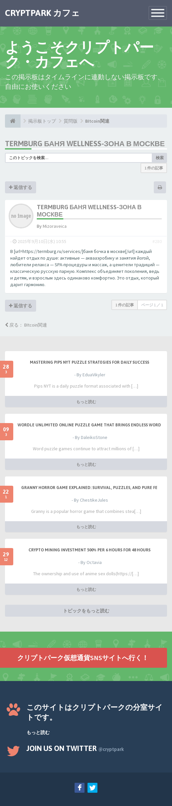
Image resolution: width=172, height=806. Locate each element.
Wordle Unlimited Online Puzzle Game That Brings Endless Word (89, 425)
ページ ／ (152, 304)
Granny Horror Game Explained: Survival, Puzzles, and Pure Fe (89, 487)
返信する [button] (20, 187)
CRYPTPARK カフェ (42, 13)
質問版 (71, 121)
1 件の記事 (153, 167)
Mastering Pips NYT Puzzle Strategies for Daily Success (89, 362)
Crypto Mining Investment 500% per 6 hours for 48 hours (89, 550)
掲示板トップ (42, 121)
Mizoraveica (55, 226)
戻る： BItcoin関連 (26, 325)
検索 (160, 157)
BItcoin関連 (97, 121)
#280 (157, 241)
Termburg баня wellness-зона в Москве (85, 143)
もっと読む (86, 401)
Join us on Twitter (75, 748)
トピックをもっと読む (86, 611)
